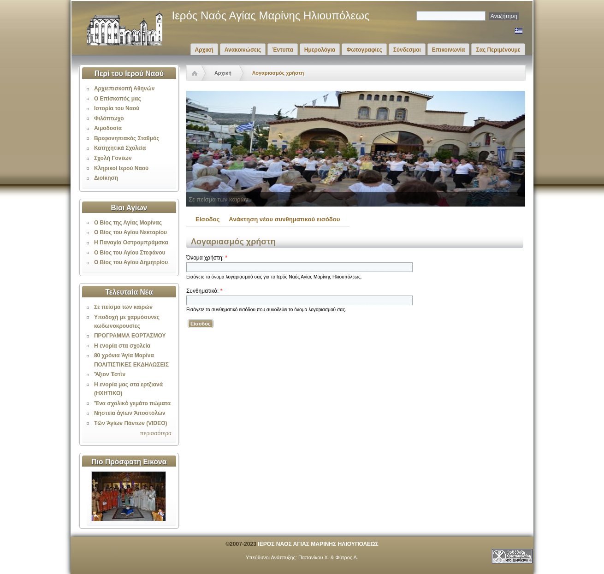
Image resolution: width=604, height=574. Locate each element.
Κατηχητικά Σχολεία (120, 148)
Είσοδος (207, 219)
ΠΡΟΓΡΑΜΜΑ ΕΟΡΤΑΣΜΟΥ (130, 335)
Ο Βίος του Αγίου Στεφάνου (130, 252)
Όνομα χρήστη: (206, 257)
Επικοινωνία (448, 50)
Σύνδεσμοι (407, 50)
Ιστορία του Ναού (116, 108)
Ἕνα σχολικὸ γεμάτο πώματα (132, 403)
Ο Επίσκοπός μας (117, 98)
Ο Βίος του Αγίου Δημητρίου (131, 262)
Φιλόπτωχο (109, 118)
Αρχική (204, 50)
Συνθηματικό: (204, 291)
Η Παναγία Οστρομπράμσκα (131, 242)
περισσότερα (156, 433)
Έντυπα (282, 50)
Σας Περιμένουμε (498, 50)
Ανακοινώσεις (243, 50)
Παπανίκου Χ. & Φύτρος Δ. (328, 557)
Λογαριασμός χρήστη (278, 73)
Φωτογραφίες (364, 50)
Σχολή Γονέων (113, 158)
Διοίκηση (106, 178)
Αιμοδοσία (108, 128)
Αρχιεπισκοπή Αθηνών (124, 88)
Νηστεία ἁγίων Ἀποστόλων (130, 413)
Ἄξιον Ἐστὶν (109, 374)
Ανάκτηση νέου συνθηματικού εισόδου (284, 219)
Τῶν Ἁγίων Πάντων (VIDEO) (130, 423)
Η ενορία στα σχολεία (122, 346)
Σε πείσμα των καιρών (123, 307)
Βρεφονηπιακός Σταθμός (127, 138)
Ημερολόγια (320, 50)
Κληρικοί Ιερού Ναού (121, 168)
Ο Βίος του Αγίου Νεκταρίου (130, 232)
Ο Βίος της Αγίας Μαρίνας (128, 222)
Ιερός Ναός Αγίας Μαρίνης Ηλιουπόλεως (271, 15)
